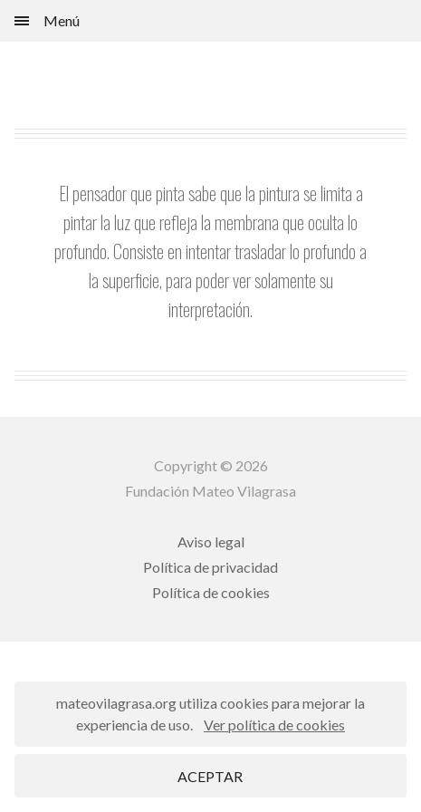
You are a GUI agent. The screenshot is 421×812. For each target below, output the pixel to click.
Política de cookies (211, 592)
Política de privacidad (210, 566)
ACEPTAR (210, 776)
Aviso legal (210, 541)
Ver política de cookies (274, 724)
